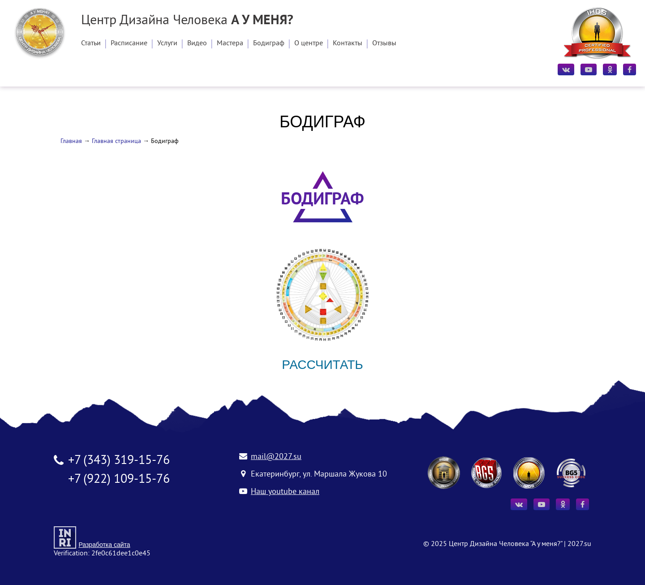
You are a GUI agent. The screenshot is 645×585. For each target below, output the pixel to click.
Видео (197, 43)
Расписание (129, 43)
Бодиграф (268, 43)
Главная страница (116, 141)
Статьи (91, 43)
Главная (71, 141)
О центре (308, 43)
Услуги (167, 43)
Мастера (230, 43)
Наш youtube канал (285, 492)
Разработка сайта (104, 544)
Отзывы (384, 43)
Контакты (347, 43)
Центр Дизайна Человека (187, 21)
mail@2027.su (276, 457)
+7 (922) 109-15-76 (119, 480)
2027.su (579, 544)
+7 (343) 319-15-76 (119, 461)
